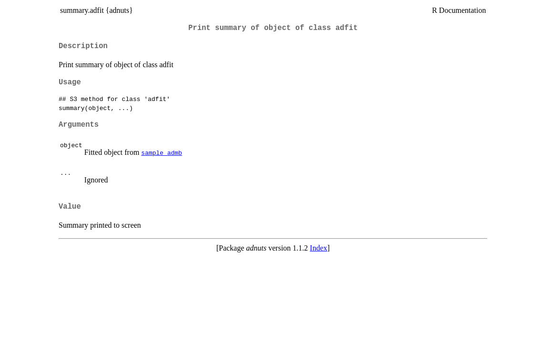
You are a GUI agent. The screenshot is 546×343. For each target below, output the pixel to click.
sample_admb (161, 152)
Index (318, 248)
